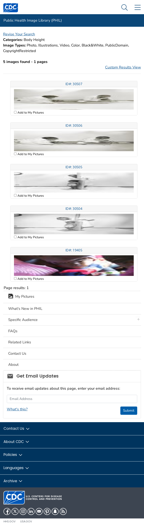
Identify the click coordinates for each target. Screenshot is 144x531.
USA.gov (26, 521)
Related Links (19, 342)
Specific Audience (23, 319)
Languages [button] (16, 467)
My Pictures (21, 297)
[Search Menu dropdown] (124, 7)
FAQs (12, 331)
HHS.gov (9, 521)
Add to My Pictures (30, 112)
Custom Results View (123, 67)
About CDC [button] (16, 441)
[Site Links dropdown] (137, 7)
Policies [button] (13, 454)
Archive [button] (13, 480)
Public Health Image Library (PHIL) (32, 20)
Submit (128, 410)
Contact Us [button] (16, 428)
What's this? (17, 409)
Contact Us (17, 353)
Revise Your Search (19, 34)
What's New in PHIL (25, 308)
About (13, 364)
